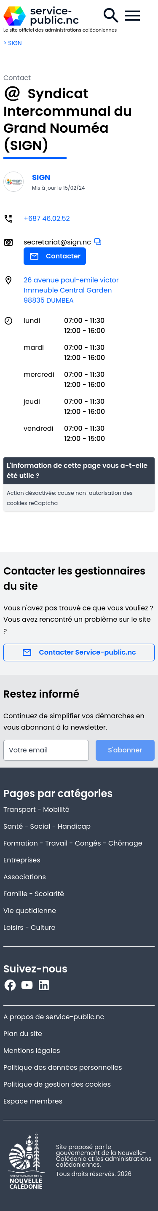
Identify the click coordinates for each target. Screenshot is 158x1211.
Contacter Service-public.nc (79, 652)
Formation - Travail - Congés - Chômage (72, 843)
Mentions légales (31, 1050)
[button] (97, 241)
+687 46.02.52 (47, 218)
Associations (24, 877)
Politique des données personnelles (62, 1067)
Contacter (54, 256)
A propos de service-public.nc (53, 1017)
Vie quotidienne (29, 911)
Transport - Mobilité (36, 809)
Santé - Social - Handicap (47, 826)
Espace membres (32, 1101)
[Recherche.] (111, 15)
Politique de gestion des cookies (57, 1084)
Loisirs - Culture (29, 927)
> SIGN (12, 43)
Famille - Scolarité (33, 894)
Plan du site (22, 1034)
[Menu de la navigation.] (132, 15)
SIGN (41, 177)
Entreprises (21, 860)
